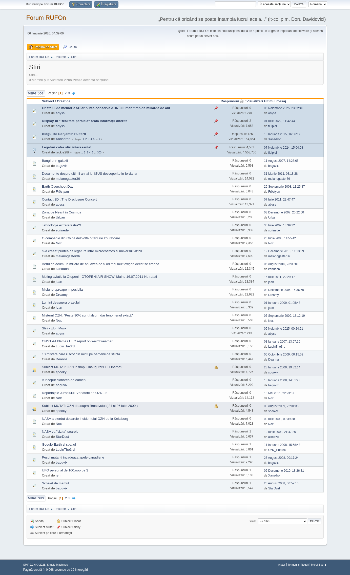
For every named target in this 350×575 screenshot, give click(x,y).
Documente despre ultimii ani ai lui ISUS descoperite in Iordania (89, 173)
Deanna (62, 359)
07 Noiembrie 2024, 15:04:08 (283, 147)
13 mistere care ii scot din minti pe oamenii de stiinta (81, 354)
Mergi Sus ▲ (319, 564)
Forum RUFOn (46, 17)
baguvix (61, 166)
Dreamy (62, 294)
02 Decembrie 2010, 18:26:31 (284, 470)
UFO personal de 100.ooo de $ (65, 470)
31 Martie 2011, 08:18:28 (281, 173)
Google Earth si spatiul (59, 444)
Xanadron (63, 139)
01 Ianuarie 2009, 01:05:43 (282, 303)
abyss (60, 113)
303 (99, 152)
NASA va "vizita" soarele (60, 431)
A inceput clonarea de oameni (64, 380)
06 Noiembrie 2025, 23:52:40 (283, 108)
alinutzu (273, 437)
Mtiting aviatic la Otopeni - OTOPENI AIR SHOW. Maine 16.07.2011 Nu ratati (99, 277)
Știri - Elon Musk (54, 328)
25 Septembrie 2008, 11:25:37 (284, 186)
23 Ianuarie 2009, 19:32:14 (282, 367)
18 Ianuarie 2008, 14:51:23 (282, 380)
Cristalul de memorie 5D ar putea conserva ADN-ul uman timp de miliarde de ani (106, 108)
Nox (59, 243)
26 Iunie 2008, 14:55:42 (280, 238)
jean (59, 282)
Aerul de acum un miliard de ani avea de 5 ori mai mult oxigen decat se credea (100, 264)
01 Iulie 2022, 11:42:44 (279, 121)
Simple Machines (57, 564)
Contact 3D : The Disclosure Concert (69, 199)
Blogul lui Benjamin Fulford (64, 134)
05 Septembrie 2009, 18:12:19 (284, 316)
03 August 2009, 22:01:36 (281, 406)
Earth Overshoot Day (57, 186)
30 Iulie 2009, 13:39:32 (279, 225)
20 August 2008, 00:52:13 (281, 483)
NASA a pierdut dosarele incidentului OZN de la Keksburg (85, 419)
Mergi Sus (36, 498)
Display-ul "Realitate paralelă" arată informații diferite (85, 121)
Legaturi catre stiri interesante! (67, 147)
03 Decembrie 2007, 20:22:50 (284, 212)
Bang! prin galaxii (55, 161)
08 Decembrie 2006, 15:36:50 (284, 290)
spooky (61, 372)
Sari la (253, 521)
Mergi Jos (36, 93)
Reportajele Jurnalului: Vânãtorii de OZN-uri (75, 393)
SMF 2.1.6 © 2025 (34, 564)
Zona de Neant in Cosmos (61, 212)
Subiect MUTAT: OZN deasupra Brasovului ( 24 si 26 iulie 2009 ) (90, 406)
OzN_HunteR (277, 450)
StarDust (62, 437)
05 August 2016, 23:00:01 (281, 264)
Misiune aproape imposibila (62, 289)
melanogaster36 (68, 179)
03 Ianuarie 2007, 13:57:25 (282, 341)
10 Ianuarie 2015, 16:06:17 (282, 134)
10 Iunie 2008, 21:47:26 (280, 432)
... (96, 139)
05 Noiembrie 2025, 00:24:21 (283, 328)
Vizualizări (254, 101)
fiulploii (273, 126)
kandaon (62, 269)
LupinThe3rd (65, 346)
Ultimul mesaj (275, 101)
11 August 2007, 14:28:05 (281, 161)
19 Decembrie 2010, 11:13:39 (284, 251)
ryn (58, 475)
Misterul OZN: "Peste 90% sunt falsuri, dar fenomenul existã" (87, 315)
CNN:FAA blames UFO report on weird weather (77, 341)
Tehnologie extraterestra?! (61, 225)
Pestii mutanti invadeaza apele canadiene (73, 457)
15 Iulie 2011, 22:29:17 (279, 277)
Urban (60, 217)
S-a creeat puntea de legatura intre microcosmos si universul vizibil (92, 251)
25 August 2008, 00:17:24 (281, 458)
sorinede (62, 230)
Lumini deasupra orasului (61, 302)
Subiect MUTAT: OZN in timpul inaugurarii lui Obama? (82, 367)
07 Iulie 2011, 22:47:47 (279, 199)
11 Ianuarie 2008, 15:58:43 (282, 445)
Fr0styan (62, 191)
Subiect (48, 101)
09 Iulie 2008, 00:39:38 (279, 419)
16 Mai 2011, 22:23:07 (279, 393)
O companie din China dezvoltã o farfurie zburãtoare (81, 238)
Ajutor (281, 564)
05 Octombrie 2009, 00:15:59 (283, 354)
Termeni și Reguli (298, 564)
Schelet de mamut (55, 483)
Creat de (63, 101)
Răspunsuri (232, 101)
